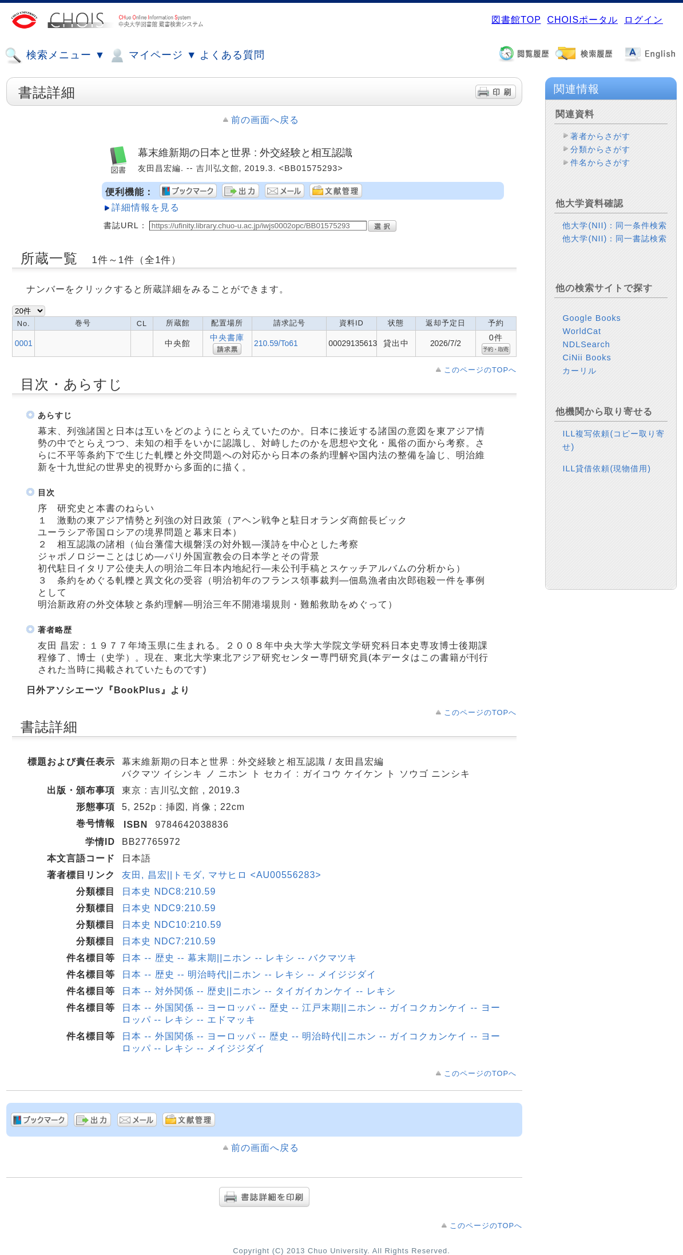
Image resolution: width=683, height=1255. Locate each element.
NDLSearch (586, 344)
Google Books (591, 318)
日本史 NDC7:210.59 (169, 941)
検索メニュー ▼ (55, 55)
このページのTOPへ (480, 370)
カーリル (579, 370)
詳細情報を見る (146, 207)
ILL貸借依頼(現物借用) (606, 468)
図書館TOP (516, 20)
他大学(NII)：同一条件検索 (614, 225)
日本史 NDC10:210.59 (171, 925)
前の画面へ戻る (265, 120)
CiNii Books (586, 357)
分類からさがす (600, 149)
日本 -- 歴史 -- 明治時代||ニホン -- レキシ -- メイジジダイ (249, 974)
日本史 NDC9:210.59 (169, 908)
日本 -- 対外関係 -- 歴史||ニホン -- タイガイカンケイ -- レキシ (259, 991)
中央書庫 (227, 337)
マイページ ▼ (152, 55)
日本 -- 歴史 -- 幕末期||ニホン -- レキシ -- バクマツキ (239, 958)
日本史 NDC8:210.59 (169, 891)
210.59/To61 (276, 343)
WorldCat (581, 331)
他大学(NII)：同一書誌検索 (614, 238)
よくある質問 (232, 55)
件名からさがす (600, 162)
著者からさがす (600, 136)
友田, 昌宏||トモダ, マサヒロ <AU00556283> (221, 875)
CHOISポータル (582, 20)
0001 (24, 343)
